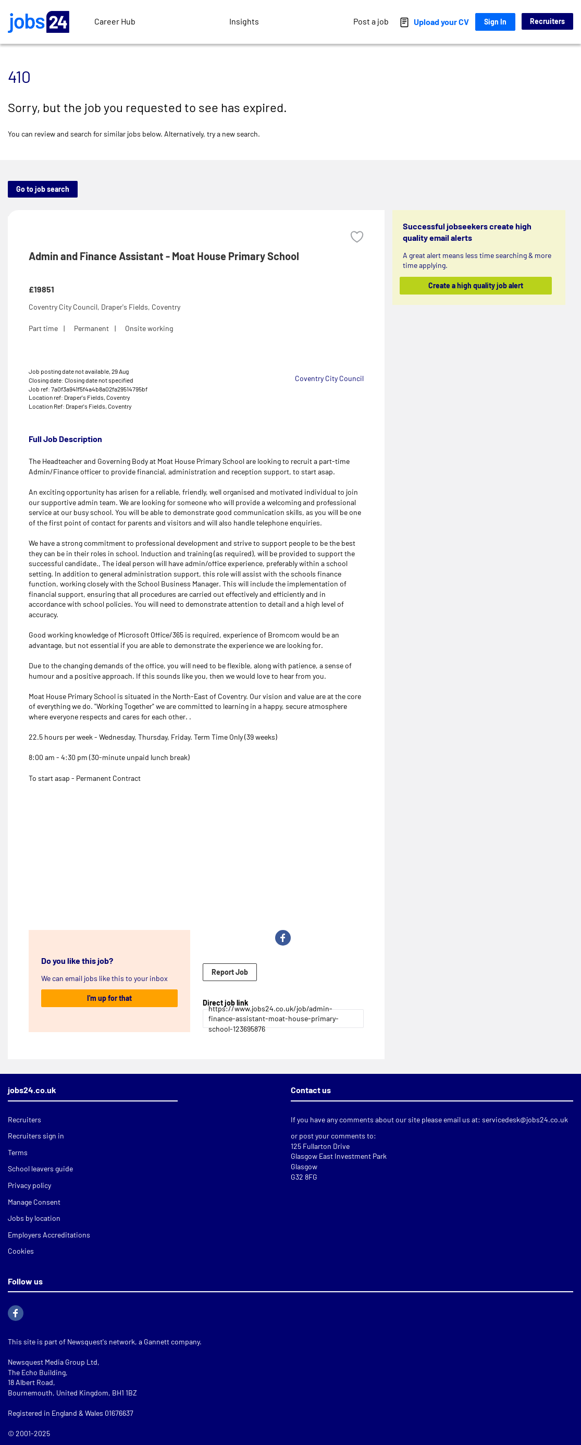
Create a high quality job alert (475, 285)
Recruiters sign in (36, 1135)
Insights (244, 21)
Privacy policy (29, 1185)
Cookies (21, 1250)
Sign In (495, 21)
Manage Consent (34, 1201)
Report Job (230, 972)
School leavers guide (40, 1168)
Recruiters (547, 21)
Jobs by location (34, 1218)
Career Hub (114, 21)
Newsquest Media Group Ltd (52, 1361)
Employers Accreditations (49, 1234)
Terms (18, 1152)
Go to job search (42, 189)
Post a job (371, 21)
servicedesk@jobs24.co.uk (525, 1119)
